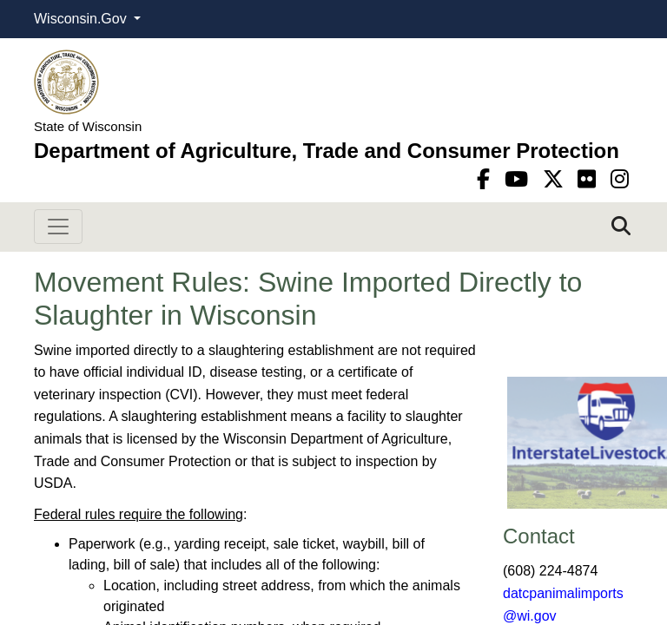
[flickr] (590, 179)
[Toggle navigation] (58, 226)
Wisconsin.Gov (82, 18)
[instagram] (620, 179)
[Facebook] (486, 179)
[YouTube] (519, 179)
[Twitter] (556, 179)
